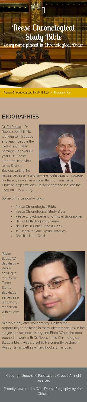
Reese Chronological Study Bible (43, 32)
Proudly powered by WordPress (28, 389)
